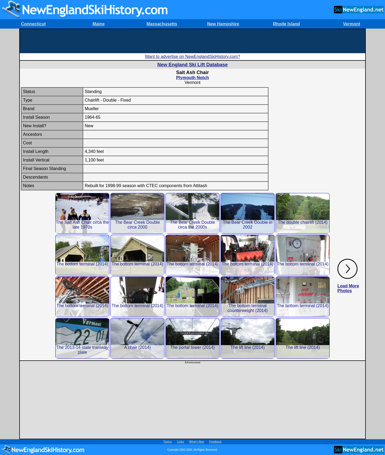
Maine (99, 24)
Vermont (351, 24)
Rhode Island (286, 24)
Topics (167, 441)
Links (180, 441)
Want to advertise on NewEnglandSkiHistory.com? (192, 56)
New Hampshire (223, 24)
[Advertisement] (192, 41)
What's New (196, 441)
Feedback (215, 441)
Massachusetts (162, 24)
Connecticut (33, 24)
